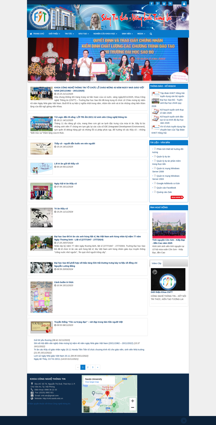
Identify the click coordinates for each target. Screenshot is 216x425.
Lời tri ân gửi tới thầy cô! (66, 163)
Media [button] (141, 35)
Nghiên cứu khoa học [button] (105, 35)
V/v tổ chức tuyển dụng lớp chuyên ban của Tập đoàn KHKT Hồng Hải (169, 129)
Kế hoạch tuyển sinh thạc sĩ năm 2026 (172, 111)
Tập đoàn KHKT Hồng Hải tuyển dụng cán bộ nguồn (172, 94)
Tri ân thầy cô (61, 208)
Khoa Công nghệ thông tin (59, 404)
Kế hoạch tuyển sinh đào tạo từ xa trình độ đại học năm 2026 (172, 119)
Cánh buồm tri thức (64, 282)
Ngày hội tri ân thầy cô (65, 183)
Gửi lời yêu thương (43, 340)
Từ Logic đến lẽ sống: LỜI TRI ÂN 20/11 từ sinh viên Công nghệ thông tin (90, 117)
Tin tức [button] (69, 35)
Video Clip (156, 263)
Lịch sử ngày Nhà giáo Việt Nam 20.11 (52, 356)
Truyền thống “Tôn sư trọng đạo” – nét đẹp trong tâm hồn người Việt (88, 322)
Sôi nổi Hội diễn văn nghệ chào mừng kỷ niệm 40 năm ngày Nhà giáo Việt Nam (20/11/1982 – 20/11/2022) (83, 343)
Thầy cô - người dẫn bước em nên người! (74, 143)
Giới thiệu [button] (54, 35)
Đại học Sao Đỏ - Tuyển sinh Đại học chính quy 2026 (167, 103)
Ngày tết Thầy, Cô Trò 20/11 (47, 359)
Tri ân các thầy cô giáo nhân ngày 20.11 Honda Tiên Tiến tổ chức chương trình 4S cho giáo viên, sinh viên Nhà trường (89, 349)
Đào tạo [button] (84, 35)
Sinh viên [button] (127, 35)
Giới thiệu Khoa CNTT (162, 292)
